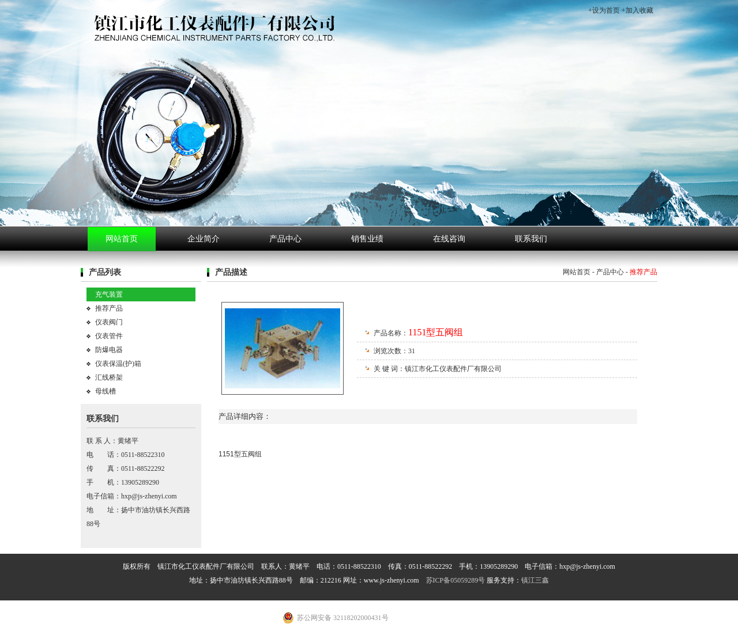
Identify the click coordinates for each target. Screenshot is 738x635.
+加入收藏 (637, 10)
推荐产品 (109, 308)
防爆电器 (109, 350)
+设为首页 (604, 10)
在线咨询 (449, 239)
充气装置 (109, 294)
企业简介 (203, 239)
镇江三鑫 (535, 580)
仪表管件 (109, 336)
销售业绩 (367, 239)
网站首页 (122, 239)
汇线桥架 (109, 377)
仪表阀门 (109, 322)
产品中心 (285, 239)
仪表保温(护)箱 (118, 364)
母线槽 (105, 391)
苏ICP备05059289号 (455, 580)
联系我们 (531, 239)
